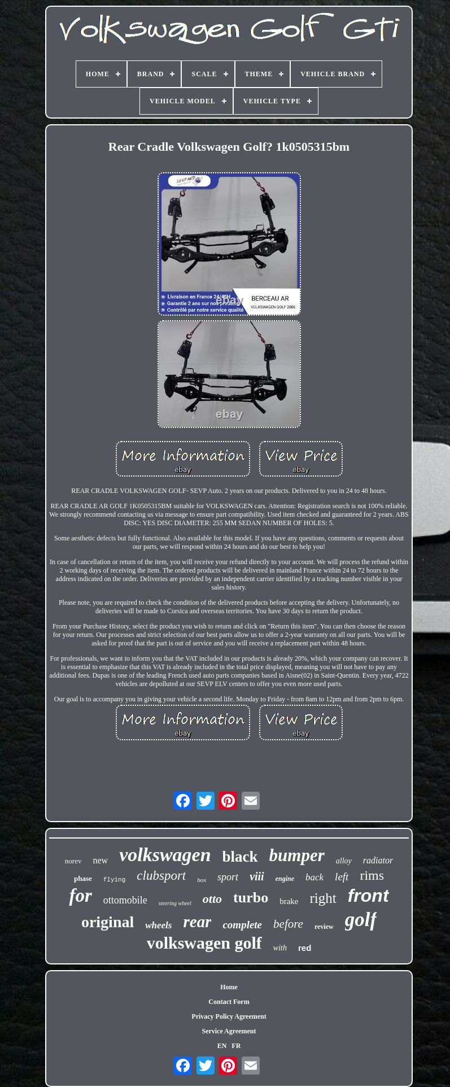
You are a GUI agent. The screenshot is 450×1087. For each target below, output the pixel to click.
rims (372, 875)
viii (257, 876)
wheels (158, 925)
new (100, 860)
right (322, 898)
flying (114, 879)
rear (197, 922)
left (341, 877)
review (324, 927)
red (304, 948)
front (368, 895)
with (280, 948)
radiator (378, 860)
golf (361, 920)
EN (222, 1046)
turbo (250, 897)
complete (242, 925)
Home (229, 987)
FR (236, 1046)
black (240, 856)
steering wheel (175, 903)
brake (288, 901)
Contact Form (228, 1002)
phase (83, 878)
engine (285, 879)
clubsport (161, 875)
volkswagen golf (204, 942)
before (288, 924)
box (201, 879)
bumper (297, 855)
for (80, 895)
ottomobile (125, 900)
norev (73, 861)
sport (227, 877)
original (107, 922)
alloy (344, 861)
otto (212, 899)
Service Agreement (229, 1031)
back (314, 877)
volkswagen (165, 854)
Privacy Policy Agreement (228, 1016)
